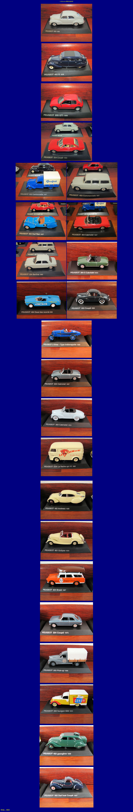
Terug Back (5, 809)
